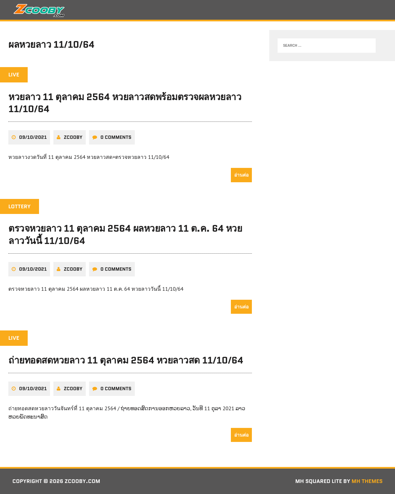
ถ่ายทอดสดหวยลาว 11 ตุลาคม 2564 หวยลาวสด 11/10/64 (125, 360)
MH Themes (367, 481)
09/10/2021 (33, 137)
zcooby (73, 137)
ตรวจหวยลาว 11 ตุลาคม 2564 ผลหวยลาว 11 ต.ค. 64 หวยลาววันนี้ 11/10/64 (125, 234)
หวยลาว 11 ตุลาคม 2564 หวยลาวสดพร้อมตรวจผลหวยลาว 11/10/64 (124, 102)
